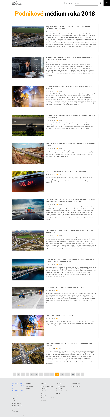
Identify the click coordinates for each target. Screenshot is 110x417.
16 (73, 374)
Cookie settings (15, 407)
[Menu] (106, 3)
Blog (60, 174)
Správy (60, 31)
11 (46, 374)
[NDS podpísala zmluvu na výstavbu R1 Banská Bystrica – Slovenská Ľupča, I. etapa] (28, 67)
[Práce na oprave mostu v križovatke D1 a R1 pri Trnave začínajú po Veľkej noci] (28, 36)
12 (52, 374)
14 (62, 374)
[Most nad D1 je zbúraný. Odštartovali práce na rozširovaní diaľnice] (28, 153)
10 (41, 374)
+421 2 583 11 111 (18, 405)
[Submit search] (100, 3)
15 (67, 374)
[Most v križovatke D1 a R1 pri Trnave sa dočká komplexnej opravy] (28, 353)
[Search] (86, 3)
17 (78, 374)
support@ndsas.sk (16, 403)
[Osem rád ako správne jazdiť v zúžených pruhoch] (28, 181)
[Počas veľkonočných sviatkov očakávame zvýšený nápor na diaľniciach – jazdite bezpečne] (28, 269)
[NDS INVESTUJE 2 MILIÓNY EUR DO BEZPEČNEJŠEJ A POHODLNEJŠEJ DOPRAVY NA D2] (28, 125)
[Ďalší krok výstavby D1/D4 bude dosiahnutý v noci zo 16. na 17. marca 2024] (28, 240)
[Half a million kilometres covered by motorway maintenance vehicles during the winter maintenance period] (28, 209)
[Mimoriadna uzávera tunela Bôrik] (28, 325)
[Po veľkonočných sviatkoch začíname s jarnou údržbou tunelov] (28, 96)
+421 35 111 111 (18, 395)
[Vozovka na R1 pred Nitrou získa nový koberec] (28, 297)
